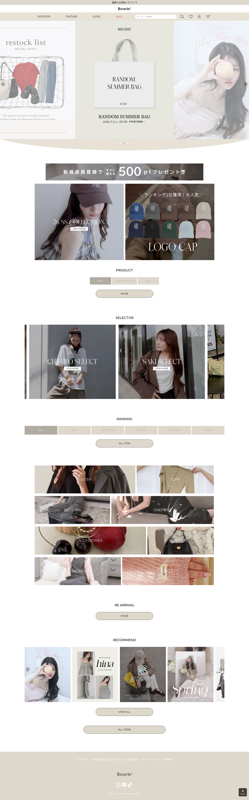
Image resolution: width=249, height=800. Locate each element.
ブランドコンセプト (150, 759)
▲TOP (242, 792)
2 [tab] (121, 143)
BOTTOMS (108, 430)
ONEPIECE (174, 430)
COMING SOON (124, 280)
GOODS (208, 430)
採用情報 (167, 759)
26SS (149, 280)
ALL (41, 430)
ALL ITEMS (124, 729)
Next (197, 2)
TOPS (74, 430)
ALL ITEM (124, 443)
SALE (119, 16)
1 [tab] (117, 143)
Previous (3, 84)
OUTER (141, 430)
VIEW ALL (125, 711)
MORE (124, 293)
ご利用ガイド (84, 759)
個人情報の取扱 (130, 759)
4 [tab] (127, 143)
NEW (100, 280)
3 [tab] (124, 143)
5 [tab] (131, 143)
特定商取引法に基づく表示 (106, 759)
